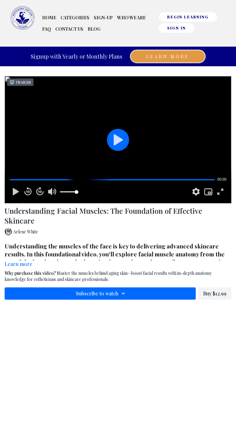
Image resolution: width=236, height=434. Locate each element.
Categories (75, 18)
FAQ (46, 29)
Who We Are (131, 18)
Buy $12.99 (214, 293)
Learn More (167, 57)
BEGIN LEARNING (188, 16)
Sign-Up (103, 18)
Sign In (176, 27)
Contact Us (69, 29)
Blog (94, 29)
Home (49, 18)
